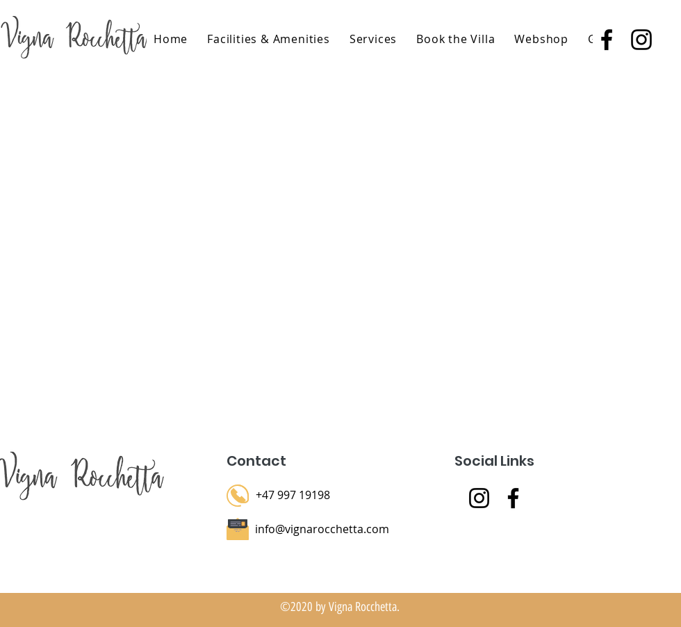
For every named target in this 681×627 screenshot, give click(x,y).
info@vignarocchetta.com (322, 529)
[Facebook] (513, 498)
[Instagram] (479, 498)
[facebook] (607, 40)
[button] (373, 39)
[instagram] (641, 40)
